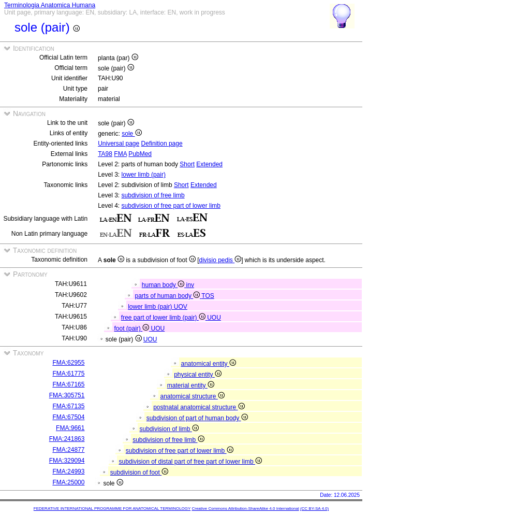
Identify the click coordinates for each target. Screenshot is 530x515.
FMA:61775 (68, 373)
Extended (209, 164)
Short (187, 164)
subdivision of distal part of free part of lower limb (190, 461)
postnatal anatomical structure (198, 407)
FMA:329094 (67, 460)
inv (190, 285)
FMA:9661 (70, 428)
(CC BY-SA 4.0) (314, 508)
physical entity (198, 374)
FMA (120, 154)
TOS (207, 295)
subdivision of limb (168, 429)
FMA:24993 (68, 471)
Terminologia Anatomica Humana (49, 5)
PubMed (140, 154)
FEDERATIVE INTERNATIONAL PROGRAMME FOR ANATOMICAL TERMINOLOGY (112, 508)
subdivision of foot (139, 472)
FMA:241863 (67, 438)
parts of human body (168, 295)
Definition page (162, 143)
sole (131, 133)
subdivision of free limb (153, 195)
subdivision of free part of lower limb (171, 205)
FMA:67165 (68, 384)
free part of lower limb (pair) (164, 317)
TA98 (105, 154)
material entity (190, 385)
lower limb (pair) (144, 174)
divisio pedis (220, 260)
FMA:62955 (68, 362)
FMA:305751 (67, 395)
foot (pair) (132, 328)
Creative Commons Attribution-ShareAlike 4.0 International (245, 508)
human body (164, 285)
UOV (180, 306)
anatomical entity (208, 363)
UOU (214, 317)
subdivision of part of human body (197, 418)
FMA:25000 (68, 482)
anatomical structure (192, 396)
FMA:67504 (68, 417)
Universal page (118, 143)
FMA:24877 (68, 449)
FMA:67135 (68, 406)
